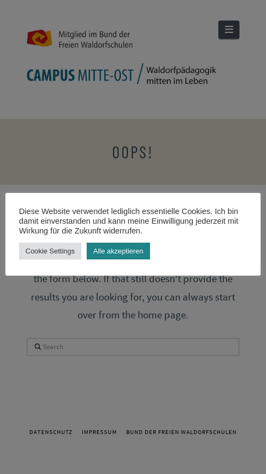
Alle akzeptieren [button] (118, 251)
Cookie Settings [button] (50, 251)
